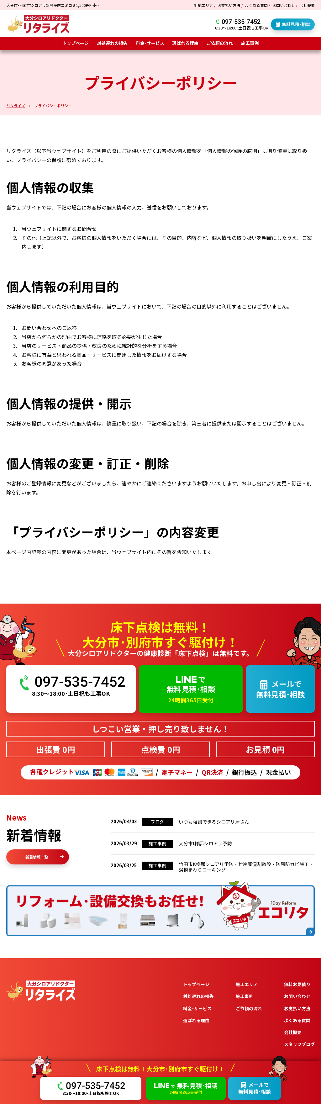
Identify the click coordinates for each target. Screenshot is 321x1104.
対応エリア (203, 5)
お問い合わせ (283, 5)
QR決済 (212, 772)
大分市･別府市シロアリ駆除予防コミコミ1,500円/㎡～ (52, 5)
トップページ (75, 43)
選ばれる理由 (185, 43)
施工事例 (250, 43)
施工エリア (247, 984)
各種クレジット (91, 772)
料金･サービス (150, 43)
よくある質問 (256, 5)
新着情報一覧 (44, 856)
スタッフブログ (299, 1044)
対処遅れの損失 (112, 43)
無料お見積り (297, 984)
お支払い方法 (229, 5)
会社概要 (307, 5)
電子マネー (177, 772)
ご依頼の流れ (220, 43)
